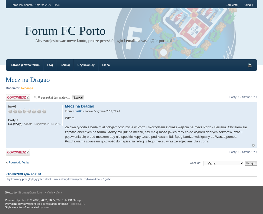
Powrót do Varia (19, 162)
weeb (46, 207)
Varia (50, 192)
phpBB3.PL (78, 203)
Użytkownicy (86, 64)
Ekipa (106, 64)
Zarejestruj (232, 4)
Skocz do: (195, 162)
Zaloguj (248, 4)
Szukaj (65, 64)
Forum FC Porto (65, 30)
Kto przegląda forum (23, 174)
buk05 (78, 111)
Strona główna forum (25, 64)
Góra (253, 145)
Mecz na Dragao (28, 79)
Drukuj (250, 65)
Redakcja (27, 88)
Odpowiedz (18, 97)
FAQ (50, 64)
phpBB (25, 200)
